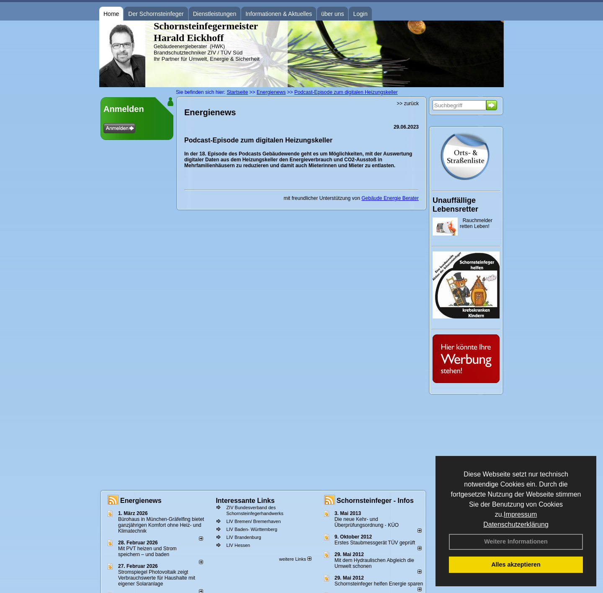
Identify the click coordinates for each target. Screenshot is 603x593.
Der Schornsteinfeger (155, 13)
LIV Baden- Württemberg (251, 529)
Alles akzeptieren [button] (516, 564)
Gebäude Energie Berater (390, 198)
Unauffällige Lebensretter (455, 204)
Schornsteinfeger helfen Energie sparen (379, 584)
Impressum (520, 514)
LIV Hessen (238, 545)
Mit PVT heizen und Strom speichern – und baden (147, 551)
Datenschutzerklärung (516, 524)
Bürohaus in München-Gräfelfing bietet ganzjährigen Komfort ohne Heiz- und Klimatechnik (161, 525)
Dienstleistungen (215, 13)
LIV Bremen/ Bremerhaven (253, 521)
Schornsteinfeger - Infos (375, 500)
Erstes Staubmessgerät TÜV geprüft (375, 543)
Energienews (141, 500)
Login (360, 13)
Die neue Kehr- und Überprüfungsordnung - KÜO (367, 522)
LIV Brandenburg (243, 537)
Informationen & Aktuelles (278, 13)
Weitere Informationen (516, 541)
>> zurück (408, 103)
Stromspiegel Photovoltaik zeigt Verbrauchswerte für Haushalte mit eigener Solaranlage (156, 578)
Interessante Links (245, 500)
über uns (332, 13)
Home (111, 13)
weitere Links (295, 559)
